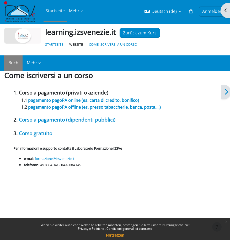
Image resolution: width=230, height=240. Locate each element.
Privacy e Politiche (91, 228)
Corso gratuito (35, 133)
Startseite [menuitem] (55, 11)
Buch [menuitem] (13, 63)
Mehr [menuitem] (74, 11)
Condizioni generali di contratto (129, 228)
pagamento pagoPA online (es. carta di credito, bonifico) (83, 100)
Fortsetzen (115, 235)
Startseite (54, 44)
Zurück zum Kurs (140, 33)
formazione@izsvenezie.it (54, 158)
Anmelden (212, 11)
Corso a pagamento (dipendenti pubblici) (67, 119)
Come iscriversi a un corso (113, 44)
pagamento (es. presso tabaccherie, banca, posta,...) (94, 107)
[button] (163, 11)
